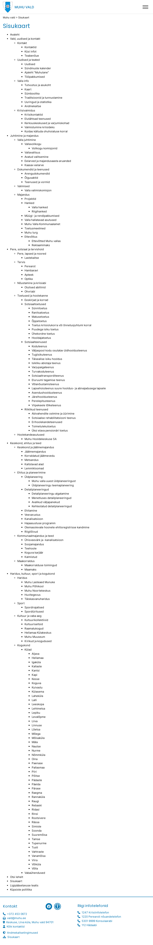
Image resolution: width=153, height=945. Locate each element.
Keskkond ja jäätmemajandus (35, 447)
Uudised (30, 64)
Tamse (36, 839)
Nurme (36, 750)
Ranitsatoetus (40, 312)
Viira (34, 860)
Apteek (29, 274)
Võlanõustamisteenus (45, 384)
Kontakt (22, 43)
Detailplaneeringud (37, 489)
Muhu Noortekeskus (37, 590)
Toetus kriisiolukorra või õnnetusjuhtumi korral (61, 325)
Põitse (36, 775)
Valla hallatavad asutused (40, 220)
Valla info (23, 81)
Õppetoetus (39, 321)
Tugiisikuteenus (42, 354)
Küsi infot (30, 51)
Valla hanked (40, 207)
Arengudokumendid (37, 173)
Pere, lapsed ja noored (31, 253)
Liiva (34, 721)
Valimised (23, 186)
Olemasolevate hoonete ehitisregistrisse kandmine (57, 527)
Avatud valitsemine (36, 156)
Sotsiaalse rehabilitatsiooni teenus (54, 418)
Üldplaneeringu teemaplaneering (53, 485)
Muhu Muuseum (35, 636)
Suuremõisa (39, 834)
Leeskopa (38, 704)
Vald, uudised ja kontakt (25, 38)
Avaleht (14, 34)
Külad (28, 649)
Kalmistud (31, 557)
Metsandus (32, 460)
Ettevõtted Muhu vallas (46, 241)
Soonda (36, 830)
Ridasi (35, 809)
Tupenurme (39, 843)
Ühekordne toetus (43, 333)
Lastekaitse (32, 257)
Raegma (37, 792)
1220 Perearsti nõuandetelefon (101, 916)
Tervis (21, 262)
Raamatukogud (34, 628)
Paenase (37, 763)
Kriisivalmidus (26, 110)
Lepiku (36, 712)
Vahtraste (38, 851)
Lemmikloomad (34, 468)
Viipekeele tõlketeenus (46, 405)
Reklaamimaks (41, 245)
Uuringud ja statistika (38, 102)
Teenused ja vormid (37, 182)
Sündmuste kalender (38, 68)
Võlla (35, 868)
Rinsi (35, 814)
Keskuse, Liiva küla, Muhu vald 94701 (30, 922)
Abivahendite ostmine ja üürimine (53, 413)
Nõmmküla (38, 755)
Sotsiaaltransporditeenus (48, 375)
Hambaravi (31, 270)
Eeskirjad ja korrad (36, 300)
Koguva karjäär (34, 552)
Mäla (35, 742)
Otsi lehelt (16, 877)
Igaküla (36, 662)
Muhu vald (24, 7)
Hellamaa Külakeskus (38, 632)
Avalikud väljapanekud (46, 502)
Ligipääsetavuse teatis (24, 885)
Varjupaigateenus (43, 367)
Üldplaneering (34, 477)
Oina (34, 759)
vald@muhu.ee (16, 918)
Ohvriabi (30, 291)
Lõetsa (36, 729)
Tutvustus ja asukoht (38, 85)
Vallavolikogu (33, 144)
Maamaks (30, 569)
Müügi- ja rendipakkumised (42, 215)
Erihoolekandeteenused (47, 422)
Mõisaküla (38, 738)
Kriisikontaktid (34, 114)
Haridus (22, 578)
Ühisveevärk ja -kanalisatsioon (44, 540)
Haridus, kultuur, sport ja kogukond (32, 573)
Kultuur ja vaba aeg (29, 616)
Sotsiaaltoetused (35, 304)
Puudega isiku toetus (45, 329)
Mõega (36, 733)
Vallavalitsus (32, 152)
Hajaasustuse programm (40, 523)
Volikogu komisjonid (44, 148)
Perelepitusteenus (43, 401)
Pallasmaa (38, 767)
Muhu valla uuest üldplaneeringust (54, 481)
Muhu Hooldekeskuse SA (41, 439)
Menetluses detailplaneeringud (51, 498)
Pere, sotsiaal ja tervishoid (27, 249)
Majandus (23, 194)
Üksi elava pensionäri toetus (50, 430)
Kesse (35, 679)
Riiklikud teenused (36, 409)
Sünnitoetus (39, 308)
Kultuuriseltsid (34, 624)
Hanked (29, 203)
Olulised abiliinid (35, 287)
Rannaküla (38, 797)
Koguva (36, 683)
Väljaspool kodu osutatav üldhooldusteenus (59, 350)
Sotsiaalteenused (36, 342)
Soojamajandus (34, 544)
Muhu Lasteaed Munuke (40, 582)
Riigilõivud (31, 531)
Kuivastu (37, 687)
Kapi (34, 675)
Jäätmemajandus (35, 451)
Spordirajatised (34, 607)
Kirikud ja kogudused (38, 641)
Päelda (36, 784)
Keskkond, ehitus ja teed (25, 443)
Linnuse (37, 725)
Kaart (28, 89)
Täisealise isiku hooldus (47, 359)
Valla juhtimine (26, 140)
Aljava (35, 653)
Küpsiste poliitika (21, 889)
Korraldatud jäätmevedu (40, 455)
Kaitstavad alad (34, 464)
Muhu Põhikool (34, 586)
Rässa (35, 822)
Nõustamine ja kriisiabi (31, 283)
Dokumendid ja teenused (33, 169)
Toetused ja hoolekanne (32, 295)
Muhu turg (31, 232)
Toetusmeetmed (35, 228)
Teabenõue (32, 55)
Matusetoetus (40, 316)
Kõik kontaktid (16, 926)
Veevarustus (32, 514)
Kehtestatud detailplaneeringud (52, 506)
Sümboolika (32, 93)
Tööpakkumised (35, 76)
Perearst (30, 266)
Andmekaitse (33, 106)
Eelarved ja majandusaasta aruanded (48, 161)
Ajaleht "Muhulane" (37, 72)
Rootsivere (39, 818)
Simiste (36, 826)
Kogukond (23, 645)
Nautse (36, 746)
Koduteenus (39, 346)
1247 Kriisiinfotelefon (95, 912)
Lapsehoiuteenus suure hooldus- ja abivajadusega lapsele (69, 388)
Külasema (38, 691)
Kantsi (36, 670)
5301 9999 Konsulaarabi (97, 921)
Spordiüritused (34, 611)
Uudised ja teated (28, 59)
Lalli (34, 700)
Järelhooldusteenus (44, 396)
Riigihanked (39, 211)
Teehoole (31, 548)
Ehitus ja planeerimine (31, 472)
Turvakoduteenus (43, 371)
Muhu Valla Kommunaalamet (42, 224)
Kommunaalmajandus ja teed (35, 536)
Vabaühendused (35, 872)
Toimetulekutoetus (44, 426)
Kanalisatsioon (34, 519)
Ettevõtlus (31, 236)
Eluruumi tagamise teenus (48, 380)
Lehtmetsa (38, 708)
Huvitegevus (33, 594)
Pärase (36, 788)
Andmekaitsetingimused (22, 932)
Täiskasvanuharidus (37, 599)
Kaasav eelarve (34, 165)
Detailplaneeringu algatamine (50, 493)
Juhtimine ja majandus (24, 135)
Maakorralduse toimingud (41, 565)
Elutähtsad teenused (38, 118)
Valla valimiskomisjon (38, 190)
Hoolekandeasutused (30, 434)
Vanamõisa (38, 856)
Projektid (30, 199)
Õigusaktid (31, 177)
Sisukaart (16, 881)
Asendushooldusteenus (47, 392)
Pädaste (37, 780)
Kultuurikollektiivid (36, 620)
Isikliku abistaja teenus (46, 363)
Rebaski (37, 805)
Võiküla (36, 864)
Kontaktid (30, 47)
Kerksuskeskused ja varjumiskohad (47, 123)
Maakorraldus (26, 561)
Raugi (35, 801)
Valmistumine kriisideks (40, 127)
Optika (29, 279)
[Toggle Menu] (145, 7)
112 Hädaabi (89, 925)
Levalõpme (39, 717)
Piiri (34, 771)
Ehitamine (31, 510)
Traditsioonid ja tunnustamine (43, 97)
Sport (21, 603)
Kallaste (37, 666)
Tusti (35, 847)
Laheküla (37, 696)
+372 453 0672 (17, 914)
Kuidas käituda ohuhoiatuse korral (46, 131)
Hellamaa (37, 658)
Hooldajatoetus (41, 338)
